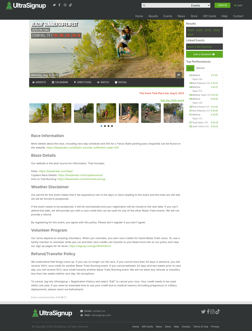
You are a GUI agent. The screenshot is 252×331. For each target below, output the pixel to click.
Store (194, 16)
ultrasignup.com (101, 315)
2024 (199, 30)
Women (200, 68)
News (181, 16)
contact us (98, 310)
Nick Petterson (199, 83)
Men (190, 68)
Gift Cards (209, 16)
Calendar (60, 82)
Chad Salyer (197, 122)
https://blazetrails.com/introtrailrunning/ (82, 179)
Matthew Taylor (199, 95)
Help (224, 16)
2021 (190, 34)
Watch (103, 82)
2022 (217, 30)
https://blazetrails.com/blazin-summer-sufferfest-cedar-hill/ (82, 147)
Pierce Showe (198, 107)
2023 (208, 30)
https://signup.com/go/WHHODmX (90, 246)
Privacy (215, 326)
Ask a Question (203, 54)
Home (139, 16)
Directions (82, 82)
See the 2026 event (172, 100)
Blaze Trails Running (199, 46)
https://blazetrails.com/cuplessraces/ (80, 175)
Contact (238, 16)
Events (168, 16)
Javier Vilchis (198, 126)
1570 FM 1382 (40, 29)
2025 (190, 30)
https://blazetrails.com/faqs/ (56, 171)
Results (153, 16)
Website (39, 82)
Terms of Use (200, 326)
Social (121, 82)
